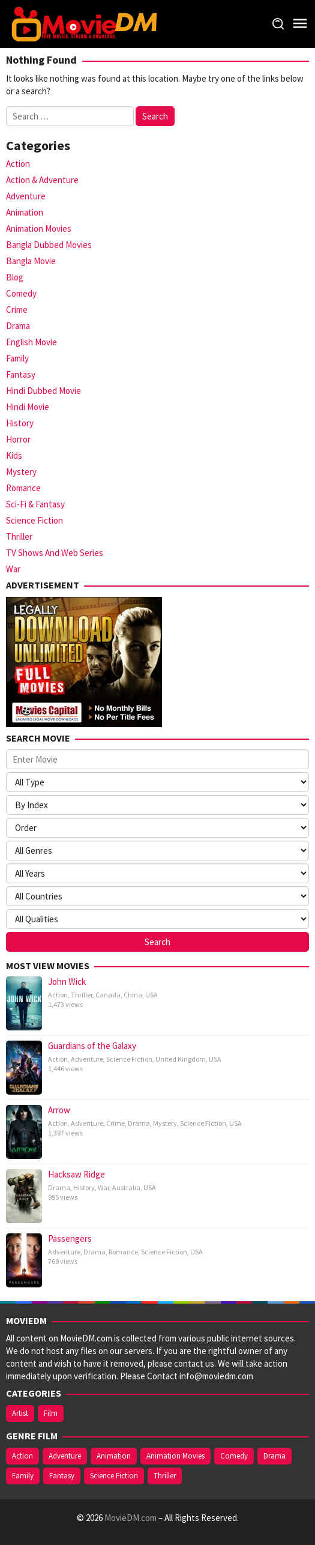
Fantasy (20, 374)
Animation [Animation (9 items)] (114, 1456)
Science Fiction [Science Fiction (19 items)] (114, 1476)
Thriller (19, 536)
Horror (18, 439)
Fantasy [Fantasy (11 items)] (61, 1476)
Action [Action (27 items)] (22, 1456)
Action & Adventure (42, 180)
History (20, 423)
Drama (18, 325)
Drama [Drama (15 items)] (274, 1456)
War (13, 569)
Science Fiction (34, 520)
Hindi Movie (27, 407)
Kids (14, 455)
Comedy (21, 293)
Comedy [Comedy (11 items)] (234, 1456)
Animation (24, 212)
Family (17, 358)
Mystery (21, 471)
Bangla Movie (31, 261)
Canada (108, 994)
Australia (126, 1187)
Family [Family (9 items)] (23, 1476)
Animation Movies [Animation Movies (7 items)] (175, 1456)
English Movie (31, 342)
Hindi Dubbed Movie (43, 390)
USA (151, 994)
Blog (14, 277)
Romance (23, 488)
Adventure (26, 196)
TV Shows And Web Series (54, 552)
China (133, 994)
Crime (17, 309)
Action (18, 163)
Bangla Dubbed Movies (49, 244)
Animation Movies (38, 228)
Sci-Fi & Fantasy (35, 504)
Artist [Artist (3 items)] (20, 1413)
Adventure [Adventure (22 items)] (65, 1456)
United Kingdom (180, 1058)
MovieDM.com (130, 1517)
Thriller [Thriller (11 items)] (165, 1476)
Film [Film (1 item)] (51, 1413)
